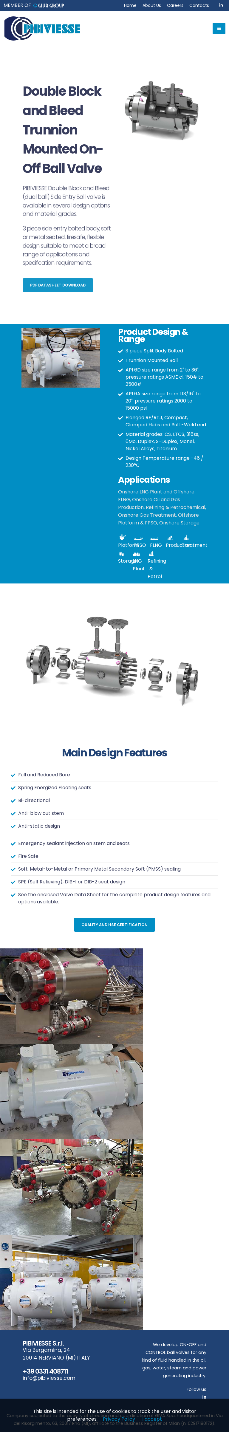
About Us (152, 5)
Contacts (199, 5)
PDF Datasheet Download (58, 289)
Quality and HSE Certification (114, 924)
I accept (152, 1419)
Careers (175, 5)
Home (130, 5)
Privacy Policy (119, 1419)
